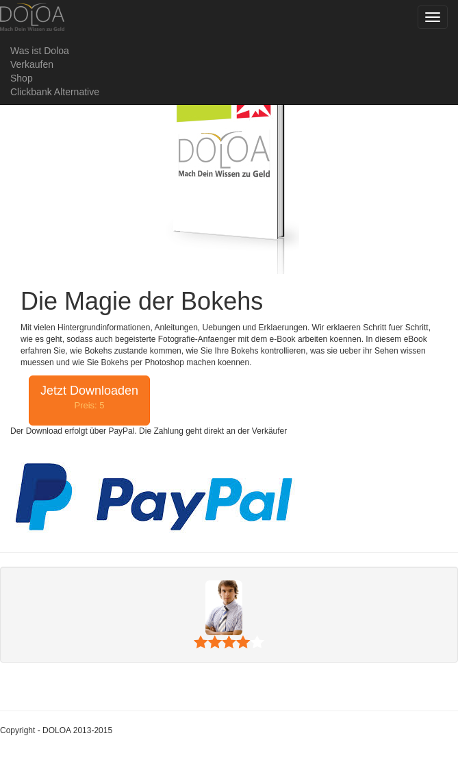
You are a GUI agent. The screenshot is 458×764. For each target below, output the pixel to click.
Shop (21, 78)
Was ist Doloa (39, 50)
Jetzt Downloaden (89, 397)
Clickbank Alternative (54, 91)
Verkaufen (31, 64)
